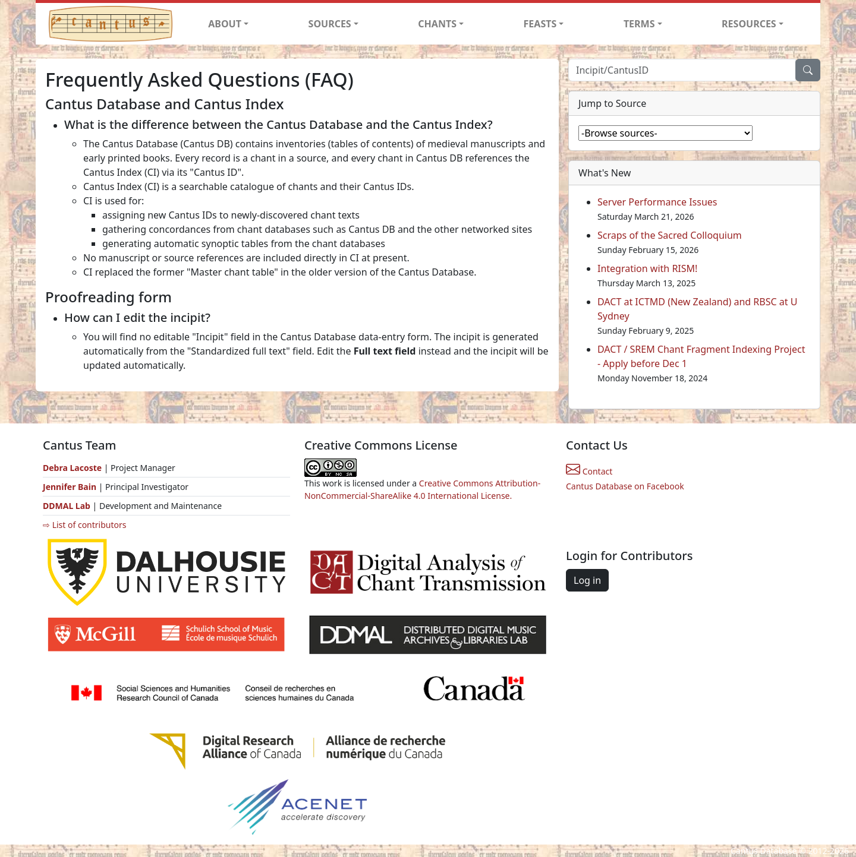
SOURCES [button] (330, 23)
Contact (589, 471)
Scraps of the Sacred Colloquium (669, 235)
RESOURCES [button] (749, 23)
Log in (587, 580)
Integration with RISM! (647, 268)
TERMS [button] (639, 23)
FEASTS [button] (540, 23)
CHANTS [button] (437, 23)
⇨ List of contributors (84, 524)
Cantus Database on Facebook (625, 486)
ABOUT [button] (224, 23)
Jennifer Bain (71, 486)
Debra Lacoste (72, 467)
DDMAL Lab (66, 505)
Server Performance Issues (657, 201)
